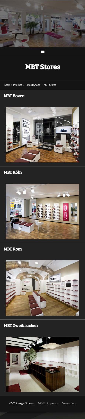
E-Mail (41, 403)
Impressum (53, 403)
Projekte (17, 84)
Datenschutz (69, 403)
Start (7, 84)
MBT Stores (50, 84)
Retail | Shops (33, 84)
